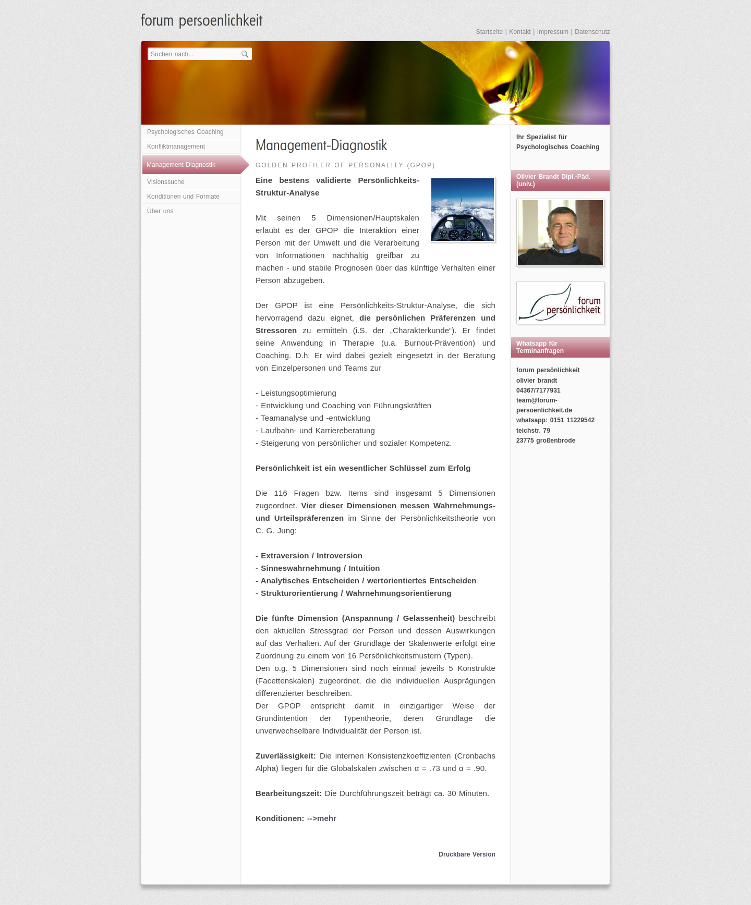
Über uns (160, 211)
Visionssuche (166, 182)
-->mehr (321, 818)
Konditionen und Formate (183, 196)
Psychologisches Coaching (185, 132)
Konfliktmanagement (176, 146)
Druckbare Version (467, 854)
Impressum (552, 31)
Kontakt (519, 31)
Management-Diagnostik (181, 164)
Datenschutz (592, 31)
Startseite (489, 31)
